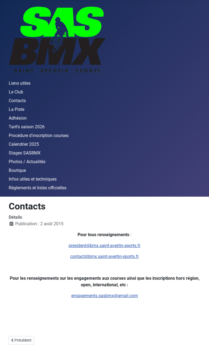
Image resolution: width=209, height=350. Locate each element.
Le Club (16, 92)
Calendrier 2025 (24, 144)
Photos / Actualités (27, 161)
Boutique (17, 170)
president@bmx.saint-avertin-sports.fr (104, 245)
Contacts (17, 100)
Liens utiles (19, 83)
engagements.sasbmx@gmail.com (104, 295)
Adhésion (18, 118)
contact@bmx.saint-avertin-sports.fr (104, 256)
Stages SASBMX (25, 153)
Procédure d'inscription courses (39, 135)
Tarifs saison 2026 (27, 126)
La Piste (16, 109)
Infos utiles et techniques (33, 179)
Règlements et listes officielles (37, 187)
